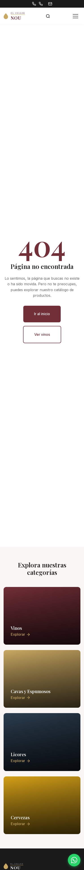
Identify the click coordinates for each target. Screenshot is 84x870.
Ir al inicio (42, 314)
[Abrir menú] (75, 16)
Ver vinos (42, 334)
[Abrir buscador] (48, 16)
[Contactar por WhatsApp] (74, 860)
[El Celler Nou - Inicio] (14, 16)
